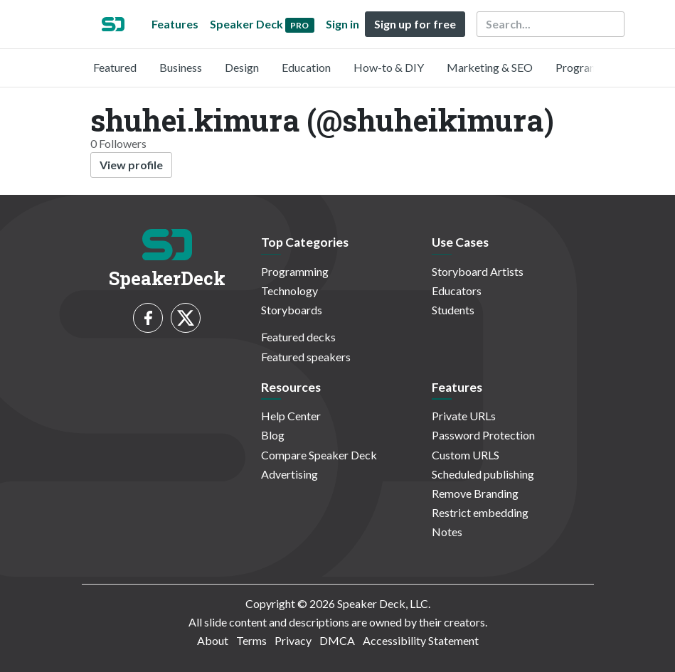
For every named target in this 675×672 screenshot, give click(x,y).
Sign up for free (415, 24)
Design (242, 67)
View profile (131, 164)
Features (175, 24)
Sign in (342, 24)
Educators (457, 290)
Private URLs (464, 415)
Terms (251, 640)
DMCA (337, 640)
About (212, 640)
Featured (115, 67)
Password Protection (483, 435)
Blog (273, 435)
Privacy (293, 640)
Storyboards (291, 309)
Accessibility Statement (421, 640)
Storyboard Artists (477, 271)
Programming (589, 67)
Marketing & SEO (490, 67)
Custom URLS (465, 455)
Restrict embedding (480, 512)
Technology (289, 290)
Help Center (291, 415)
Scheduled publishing (483, 474)
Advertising (289, 474)
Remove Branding (475, 493)
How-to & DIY (389, 67)
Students (453, 309)
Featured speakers (306, 356)
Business (180, 67)
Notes (447, 531)
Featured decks (298, 336)
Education (306, 67)
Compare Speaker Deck (319, 455)
